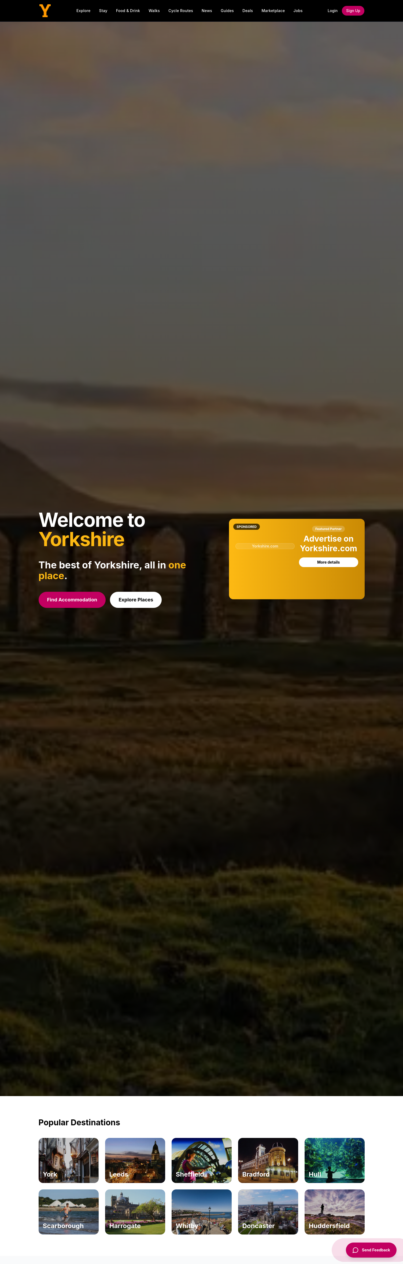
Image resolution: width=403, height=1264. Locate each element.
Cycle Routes (180, 10)
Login (333, 10)
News (207, 10)
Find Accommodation (72, 599)
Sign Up (353, 10)
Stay (103, 10)
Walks (154, 10)
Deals (247, 10)
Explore (83, 10)
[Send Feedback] (371, 1250)
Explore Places (136, 599)
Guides (227, 10)
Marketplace (273, 10)
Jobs (298, 10)
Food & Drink (128, 10)
